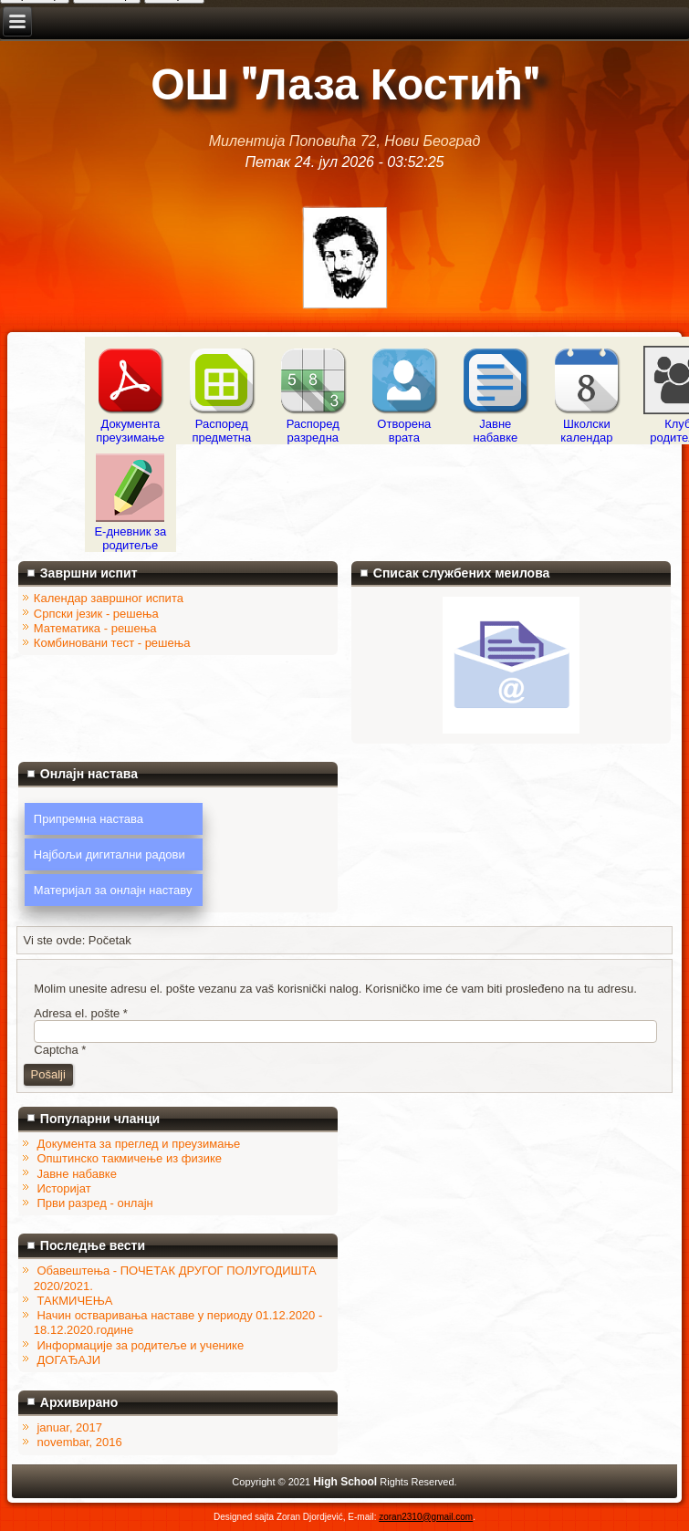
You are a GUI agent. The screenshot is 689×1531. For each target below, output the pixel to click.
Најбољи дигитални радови (109, 854)
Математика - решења (95, 628)
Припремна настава (88, 819)
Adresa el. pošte (81, 1013)
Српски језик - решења (96, 613)
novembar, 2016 (79, 1442)
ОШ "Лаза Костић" (344, 85)
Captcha (60, 1050)
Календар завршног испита (108, 598)
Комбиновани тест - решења (112, 643)
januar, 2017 (69, 1427)
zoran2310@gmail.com (426, 1517)
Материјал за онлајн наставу (113, 890)
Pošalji (48, 1074)
